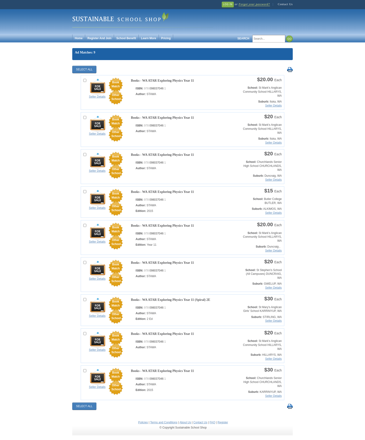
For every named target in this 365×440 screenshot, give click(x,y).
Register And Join (99, 38)
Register (222, 422)
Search (243, 38)
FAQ (212, 422)
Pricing (166, 38)
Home (79, 38)
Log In (227, 4)
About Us (185, 422)
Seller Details (97, 96)
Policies (143, 422)
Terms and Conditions (163, 422)
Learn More (148, 38)
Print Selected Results (290, 70)
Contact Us (285, 4)
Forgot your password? (254, 4)
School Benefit (126, 38)
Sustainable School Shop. (142, 19)
